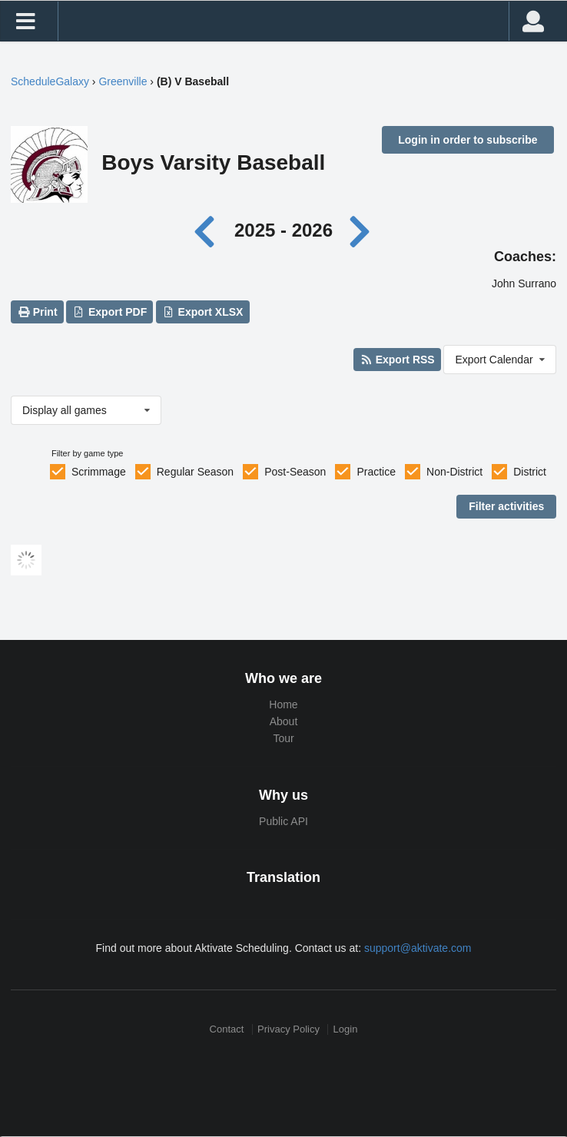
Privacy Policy (288, 1029)
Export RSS (397, 359)
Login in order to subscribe (467, 140)
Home (283, 704)
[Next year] (361, 230)
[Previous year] (208, 230)
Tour (283, 738)
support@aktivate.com (418, 948)
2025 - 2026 (283, 230)
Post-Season (295, 472)
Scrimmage (98, 472)
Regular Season (195, 472)
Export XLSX (202, 312)
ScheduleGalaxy (50, 81)
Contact (227, 1029)
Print (37, 312)
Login (345, 1029)
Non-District (454, 472)
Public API (283, 821)
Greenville (122, 81)
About (284, 721)
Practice (376, 472)
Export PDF (110, 312)
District (529, 472)
